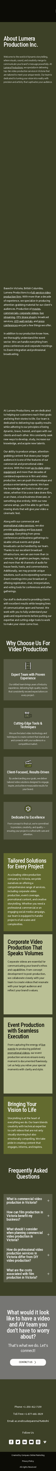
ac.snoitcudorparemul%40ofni (32, 1421)
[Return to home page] (29, 11)
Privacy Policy (28, 1461)
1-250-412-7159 (33, 1407)
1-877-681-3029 (34, 1414)
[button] (28, 1200)
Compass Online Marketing (33, 1455)
